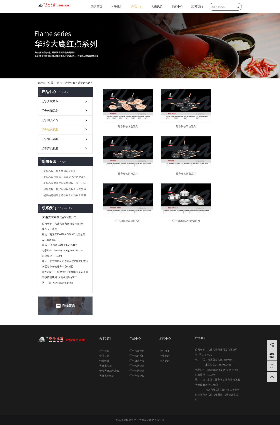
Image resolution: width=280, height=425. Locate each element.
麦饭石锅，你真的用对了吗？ (59, 171)
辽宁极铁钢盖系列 (123, 160)
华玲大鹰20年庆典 (109, 370)
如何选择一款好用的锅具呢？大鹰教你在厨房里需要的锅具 (66, 189)
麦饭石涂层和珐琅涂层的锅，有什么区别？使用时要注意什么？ (66, 183)
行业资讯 (164, 355)
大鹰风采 (157, 6)
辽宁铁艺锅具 (85, 82)
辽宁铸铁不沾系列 (171, 120)
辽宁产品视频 (50, 148)
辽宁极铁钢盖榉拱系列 (171, 160)
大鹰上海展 (105, 365)
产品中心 (136, 6)
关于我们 (116, 6)
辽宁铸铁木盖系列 (123, 120)
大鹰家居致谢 (106, 375)
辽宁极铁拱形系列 (220, 120)
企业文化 (104, 355)
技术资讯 (164, 360)
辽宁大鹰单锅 (50, 101)
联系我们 (197, 6)
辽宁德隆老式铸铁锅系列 (220, 160)
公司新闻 (164, 350)
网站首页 (96, 6)
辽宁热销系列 (50, 110)
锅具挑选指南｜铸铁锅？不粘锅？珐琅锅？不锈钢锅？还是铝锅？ (66, 195)
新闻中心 (177, 6)
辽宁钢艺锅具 (50, 139)
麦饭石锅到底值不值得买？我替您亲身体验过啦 (66, 177)
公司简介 (104, 350)
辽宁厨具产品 (50, 120)
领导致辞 (104, 360)
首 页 (60, 82)
